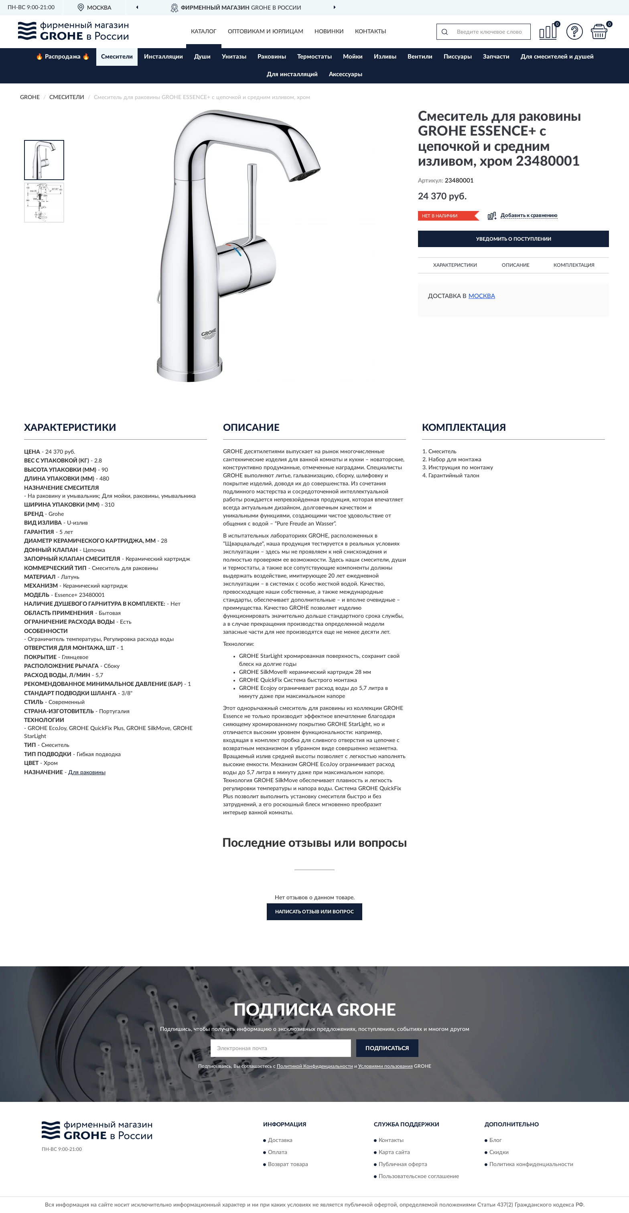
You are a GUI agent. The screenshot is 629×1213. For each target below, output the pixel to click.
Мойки (353, 57)
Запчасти (496, 57)
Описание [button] (516, 265)
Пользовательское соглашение (419, 1176)
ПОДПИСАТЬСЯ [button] (387, 1048)
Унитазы (234, 57)
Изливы (385, 57)
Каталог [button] (204, 31)
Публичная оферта (403, 1164)
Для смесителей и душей (557, 57)
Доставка (280, 1140)
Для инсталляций (292, 74)
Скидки (499, 1152)
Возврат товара (288, 1164)
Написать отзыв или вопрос (314, 911)
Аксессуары (345, 74)
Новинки (329, 31)
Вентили (420, 57)
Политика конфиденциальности (531, 1164)
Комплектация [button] (574, 265)
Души (202, 57)
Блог (495, 1140)
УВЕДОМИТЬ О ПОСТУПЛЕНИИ (513, 239)
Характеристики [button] (455, 265)
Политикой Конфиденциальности (315, 1066)
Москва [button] (482, 296)
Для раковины (87, 772)
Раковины (272, 57)
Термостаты (314, 57)
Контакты (370, 31)
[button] (575, 31)
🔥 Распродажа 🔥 (63, 57)
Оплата (277, 1152)
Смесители (117, 57)
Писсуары (458, 57)
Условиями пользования (385, 1066)
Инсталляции (163, 57)
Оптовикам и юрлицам (265, 31)
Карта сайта (394, 1152)
